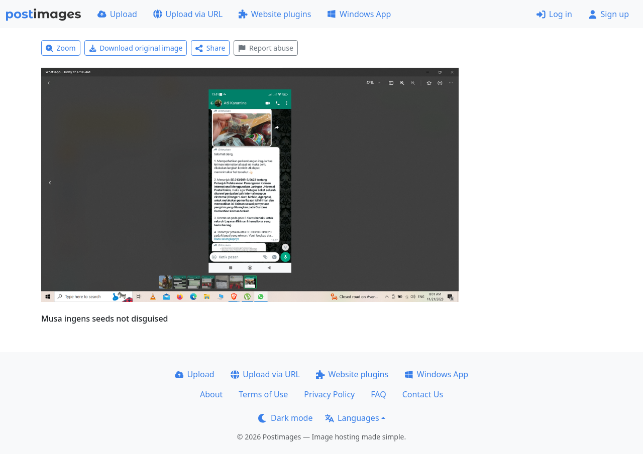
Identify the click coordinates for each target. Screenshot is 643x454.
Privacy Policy (329, 394)
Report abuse (265, 48)
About (211, 394)
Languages (352, 417)
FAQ (378, 394)
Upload (117, 14)
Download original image (136, 48)
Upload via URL (188, 14)
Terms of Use (263, 394)
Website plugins (275, 14)
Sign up (608, 14)
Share (210, 48)
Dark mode (285, 417)
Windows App (359, 14)
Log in (554, 14)
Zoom (61, 48)
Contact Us (422, 394)
